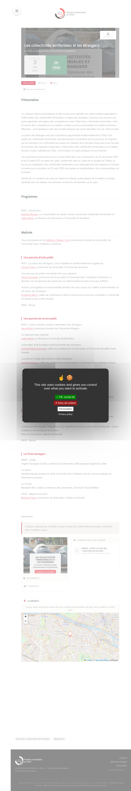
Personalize (65, 409)
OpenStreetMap (101, 660)
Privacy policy (65, 414)
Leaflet (88, 660)
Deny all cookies (65, 403)
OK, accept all (65, 397)
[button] (25, 617)
